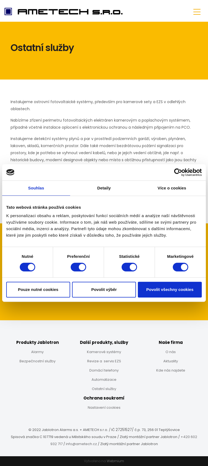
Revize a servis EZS (104, 361)
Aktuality (170, 361)
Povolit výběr (104, 289)
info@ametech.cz (81, 443)
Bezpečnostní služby (38, 361)
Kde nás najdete (170, 370)
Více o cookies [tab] (172, 188)
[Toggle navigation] (197, 11)
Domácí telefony (104, 370)
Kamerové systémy (104, 351)
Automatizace (104, 379)
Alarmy (37, 351)
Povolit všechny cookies (169, 289)
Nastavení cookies (104, 407)
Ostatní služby (104, 388)
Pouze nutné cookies (38, 289)
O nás (170, 351)
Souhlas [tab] (36, 188)
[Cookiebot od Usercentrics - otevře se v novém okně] (178, 172)
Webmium (115, 461)
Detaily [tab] (104, 188)
